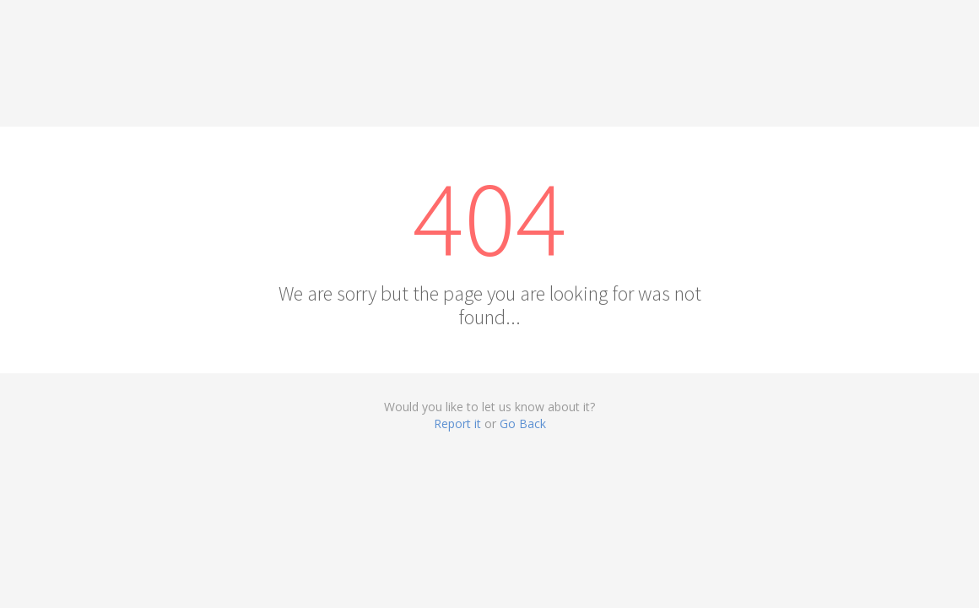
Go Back (523, 423)
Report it (457, 423)
